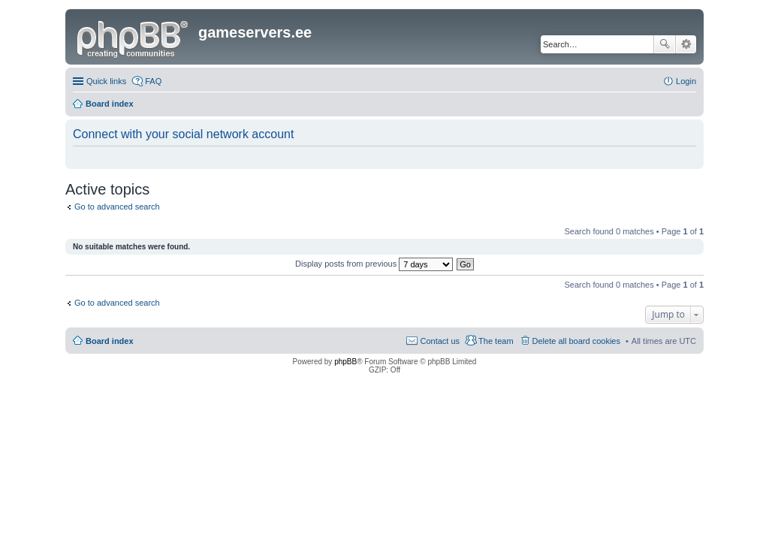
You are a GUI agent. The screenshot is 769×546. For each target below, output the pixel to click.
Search (664, 44)
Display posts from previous (374, 263)
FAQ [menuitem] (153, 81)
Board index (110, 340)
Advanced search (686, 44)
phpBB (345, 361)
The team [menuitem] (495, 340)
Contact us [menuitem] (440, 340)
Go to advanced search (117, 206)
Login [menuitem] (686, 81)
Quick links (106, 81)
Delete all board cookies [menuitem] (576, 340)
